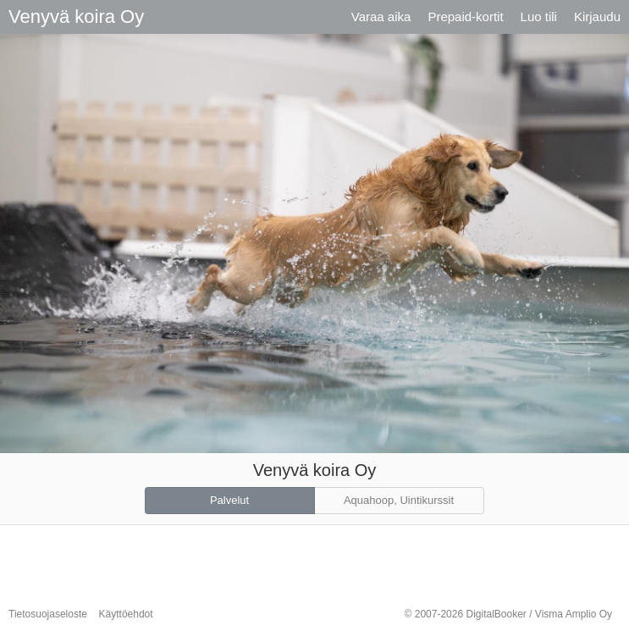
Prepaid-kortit (465, 16)
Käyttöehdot (126, 614)
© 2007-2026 (508, 614)
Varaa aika (381, 16)
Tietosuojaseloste (47, 614)
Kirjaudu (597, 16)
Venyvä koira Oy (76, 16)
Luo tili (539, 16)
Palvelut (229, 500)
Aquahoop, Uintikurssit (399, 500)
